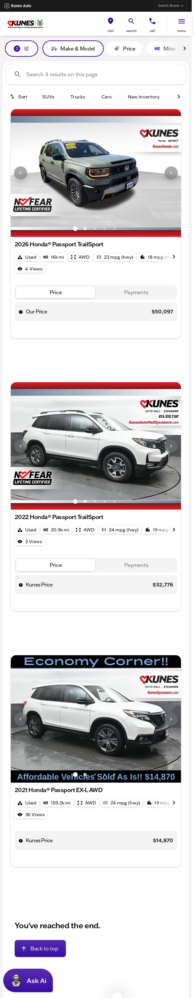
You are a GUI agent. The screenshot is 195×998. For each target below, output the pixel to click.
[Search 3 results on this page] (96, 74)
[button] (110, 24)
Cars (106, 97)
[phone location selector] (152, 21)
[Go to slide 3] (95, 229)
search (131, 31)
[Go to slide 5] (114, 229)
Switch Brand (171, 6)
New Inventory (143, 97)
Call (152, 31)
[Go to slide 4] (105, 229)
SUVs (48, 97)
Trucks (77, 97)
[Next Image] (171, 173)
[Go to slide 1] (75, 229)
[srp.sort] (19, 97)
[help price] (21, 312)
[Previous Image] (20, 173)
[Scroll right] (184, 48)
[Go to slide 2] (85, 229)
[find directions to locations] (110, 21)
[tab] (55, 292)
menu (181, 31)
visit (110, 31)
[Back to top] (40, 948)
